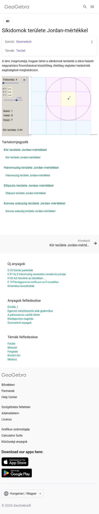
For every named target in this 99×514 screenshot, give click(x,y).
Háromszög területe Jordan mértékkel (31, 167)
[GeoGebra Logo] (17, 7)
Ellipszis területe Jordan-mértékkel (26, 193)
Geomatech (24, 41)
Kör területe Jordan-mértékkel (25, 150)
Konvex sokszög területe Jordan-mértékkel (30, 211)
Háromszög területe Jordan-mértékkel (28, 175)
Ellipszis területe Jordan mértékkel (29, 185)
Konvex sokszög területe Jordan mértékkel (34, 203)
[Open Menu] (92, 6)
